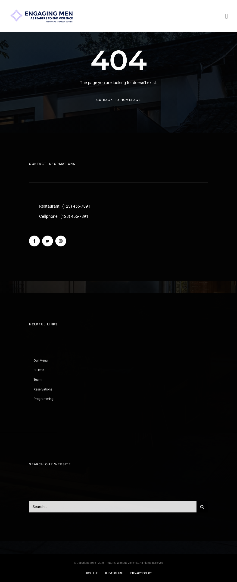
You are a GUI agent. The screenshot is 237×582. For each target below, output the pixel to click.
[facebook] (34, 241)
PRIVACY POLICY (141, 573)
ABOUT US (91, 573)
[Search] (202, 509)
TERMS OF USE (114, 573)
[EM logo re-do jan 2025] (41, 6)
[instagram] (60, 241)
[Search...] (112, 509)
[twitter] (47, 241)
